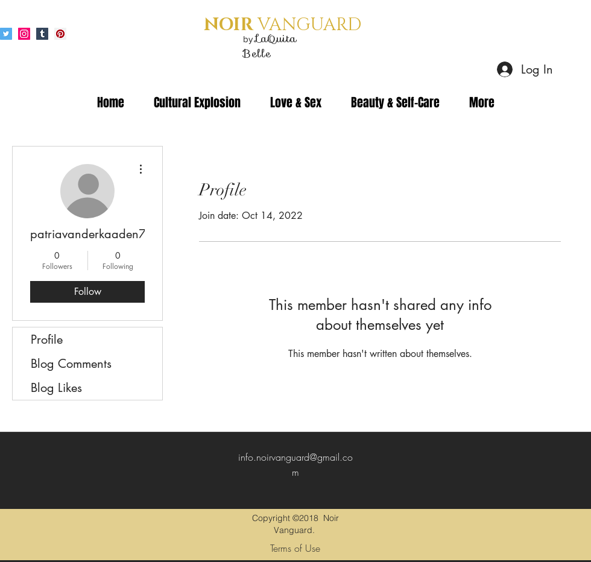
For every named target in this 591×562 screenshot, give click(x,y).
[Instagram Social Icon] (24, 34)
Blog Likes (56, 388)
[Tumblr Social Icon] (42, 34)
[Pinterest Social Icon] (60, 34)
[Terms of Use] (295, 548)
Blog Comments (71, 363)
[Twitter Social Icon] (6, 34)
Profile (47, 339)
